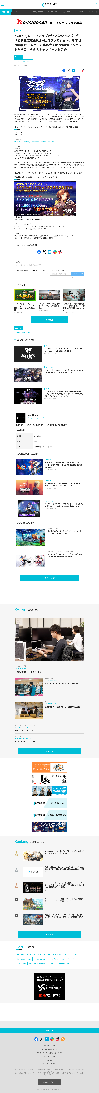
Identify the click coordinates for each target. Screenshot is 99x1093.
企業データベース (21, 11)
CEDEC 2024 (75, 989)
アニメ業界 (79, 11)
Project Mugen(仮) (40, 993)
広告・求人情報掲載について (49, 1073)
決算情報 (66, 11)
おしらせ (49, 1084)
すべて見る (49, 320)
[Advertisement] (28, 328)
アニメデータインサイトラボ (42, 989)
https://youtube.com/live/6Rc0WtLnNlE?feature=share (34, 141)
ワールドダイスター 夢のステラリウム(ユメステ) (42, 998)
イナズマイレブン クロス (24, 989)
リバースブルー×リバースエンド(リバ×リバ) (61, 993)
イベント (18, 31)
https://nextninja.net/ (35, 426)
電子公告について (49, 1081)
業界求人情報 (37, 11)
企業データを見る (49, 586)
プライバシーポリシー (49, 1088)
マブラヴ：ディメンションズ (23, 61)
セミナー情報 (53, 11)
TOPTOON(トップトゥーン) (61, 989)
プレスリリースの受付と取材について (49, 1077)
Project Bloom (21, 998)
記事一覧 (5, 11)
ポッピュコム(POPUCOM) (24, 993)
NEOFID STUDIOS (64, 998)
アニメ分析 (92, 11)
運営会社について (49, 1070)
